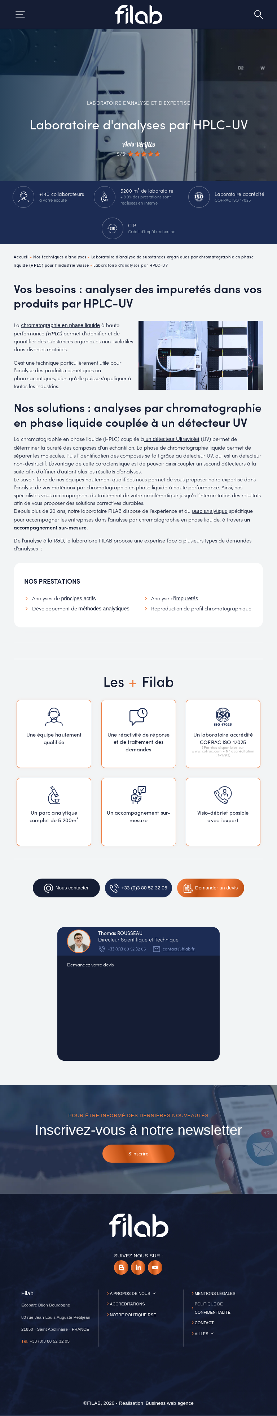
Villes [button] (201, 1333)
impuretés (186, 598)
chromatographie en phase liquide (60, 325)
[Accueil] (138, 14)
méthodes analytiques (104, 609)
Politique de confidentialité (212, 1308)
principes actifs (78, 598)
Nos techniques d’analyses (60, 256)
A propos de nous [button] (130, 1293)
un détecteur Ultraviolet (171, 439)
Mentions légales (215, 1293)
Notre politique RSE (133, 1315)
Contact (204, 1323)
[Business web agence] (170, 1403)
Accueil (21, 256)
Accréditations (127, 1304)
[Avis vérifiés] (138, 148)
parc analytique (209, 511)
